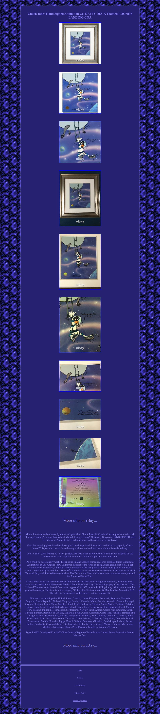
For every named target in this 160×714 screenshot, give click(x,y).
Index (80, 670)
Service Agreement (80, 701)
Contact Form (80, 685)
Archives (80, 678)
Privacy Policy (80, 693)
